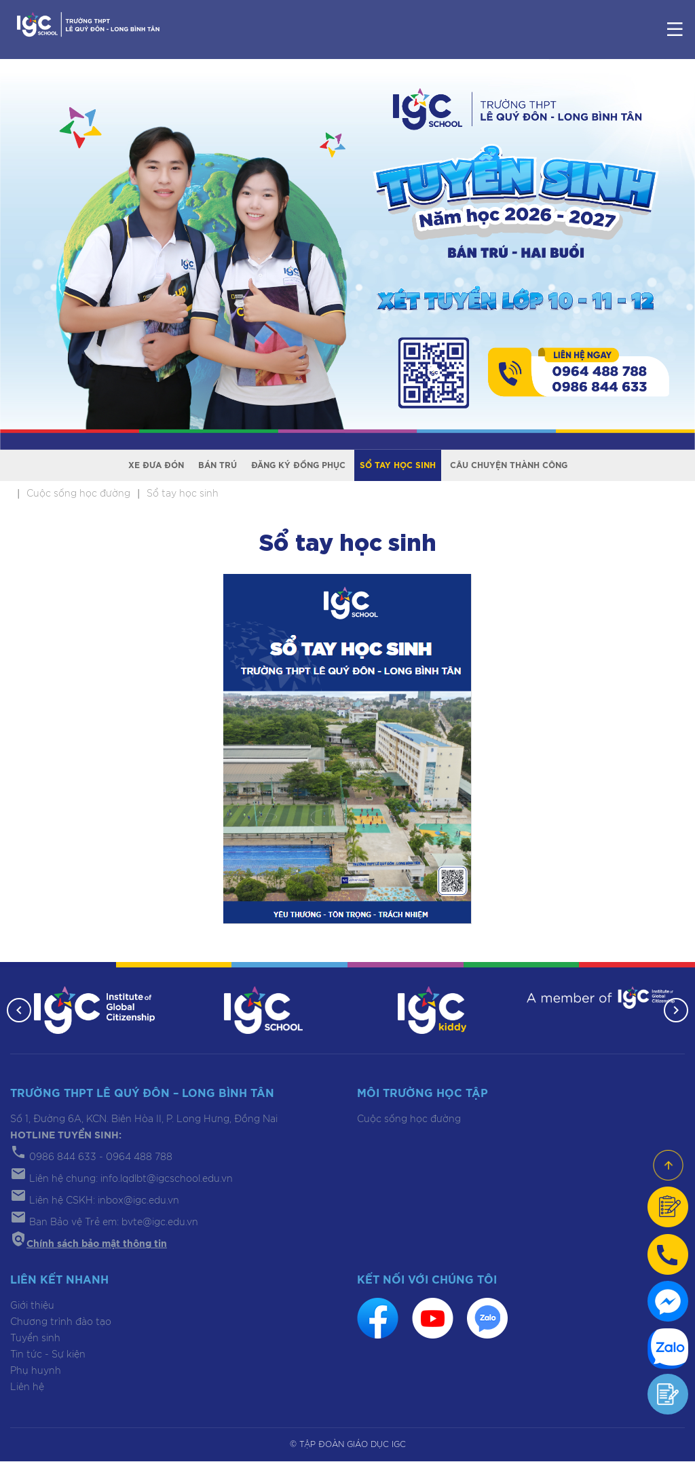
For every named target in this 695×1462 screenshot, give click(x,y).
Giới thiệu (32, 1306)
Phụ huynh (35, 1371)
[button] (19, 1011)
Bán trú (217, 465)
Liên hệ (27, 1387)
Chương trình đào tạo (60, 1322)
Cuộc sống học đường (409, 1120)
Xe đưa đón (156, 465)
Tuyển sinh (35, 1338)
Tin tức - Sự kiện (48, 1355)
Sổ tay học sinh (398, 465)
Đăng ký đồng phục (298, 465)
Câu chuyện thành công (508, 465)
